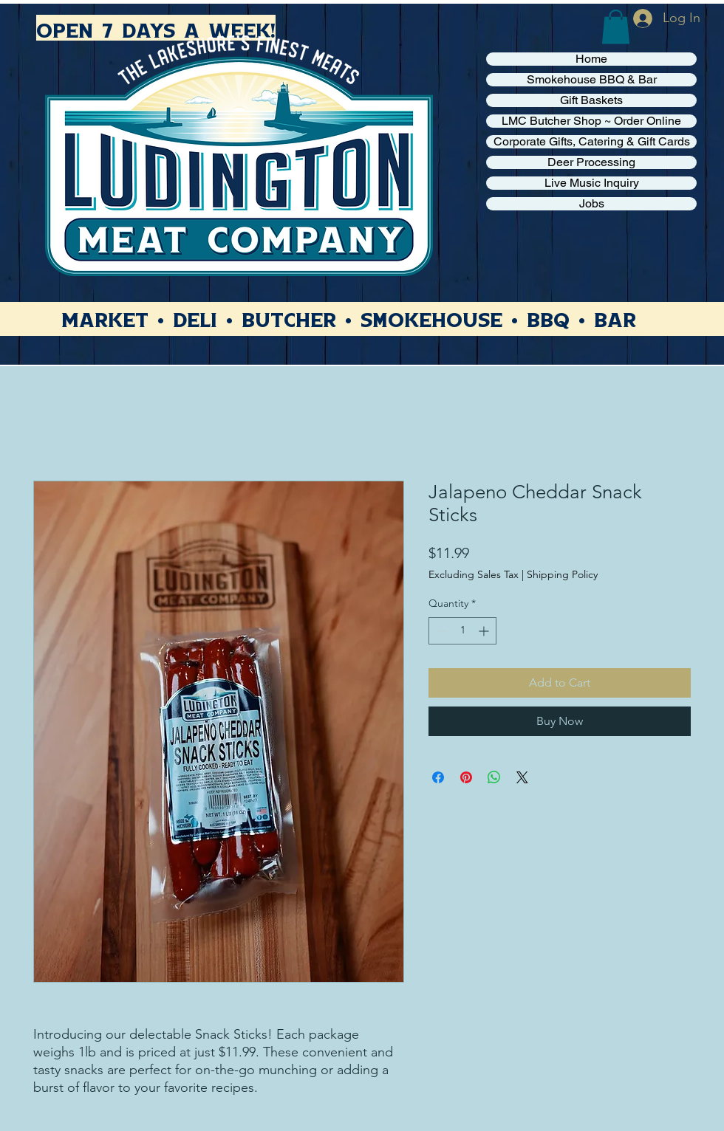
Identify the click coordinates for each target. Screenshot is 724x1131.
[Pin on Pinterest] (466, 777)
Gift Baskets (591, 100)
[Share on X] (522, 777)
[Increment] (485, 631)
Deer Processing (591, 162)
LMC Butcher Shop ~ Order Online (591, 121)
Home (591, 59)
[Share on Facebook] (438, 777)
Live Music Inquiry (591, 183)
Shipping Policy (562, 574)
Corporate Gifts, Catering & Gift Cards (592, 141)
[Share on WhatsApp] (494, 777)
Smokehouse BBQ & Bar (592, 79)
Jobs (591, 203)
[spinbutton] (462, 631)
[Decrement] (440, 631)
